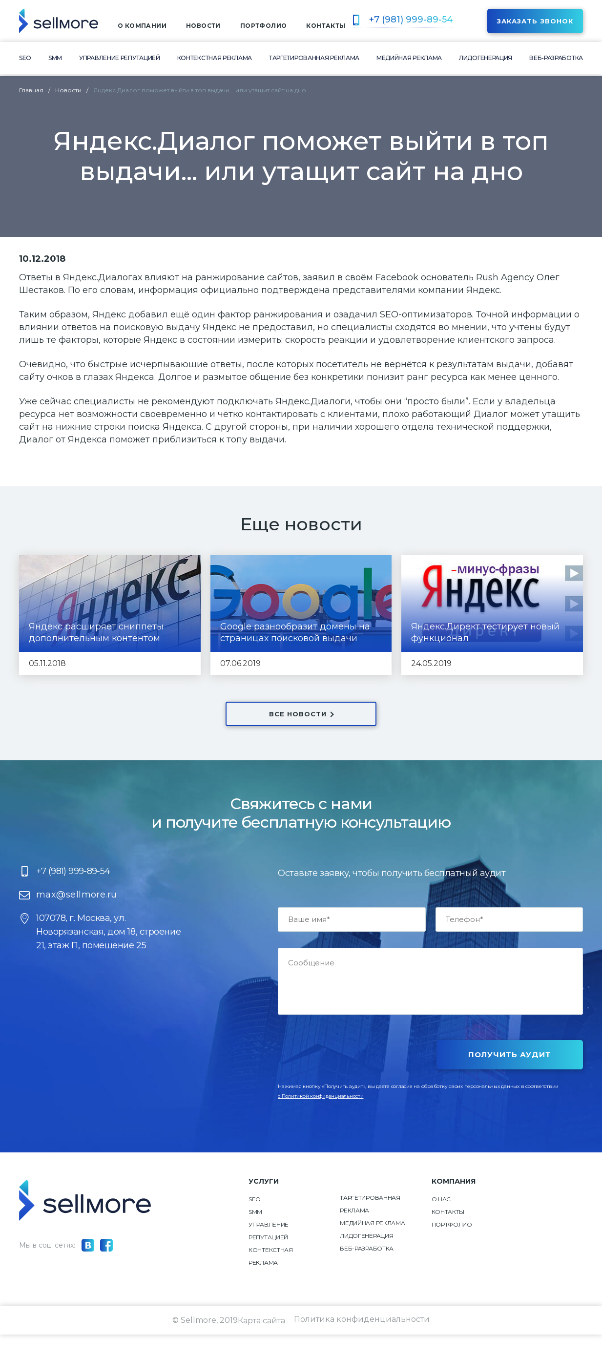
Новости (203, 26)
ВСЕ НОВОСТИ (301, 714)
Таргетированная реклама (314, 59)
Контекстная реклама (214, 59)
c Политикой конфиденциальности (321, 1118)
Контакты (448, 1234)
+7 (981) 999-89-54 (410, 20)
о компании (142, 26)
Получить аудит (510, 1077)
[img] (58, 22)
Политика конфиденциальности (362, 1342)
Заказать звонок (535, 22)
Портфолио (263, 26)
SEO (25, 59)
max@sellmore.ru (76, 917)
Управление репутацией (119, 59)
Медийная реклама (409, 59)
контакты (325, 26)
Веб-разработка (556, 59)
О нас (441, 1221)
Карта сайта (261, 1342)
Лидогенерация (485, 59)
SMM (55, 59)
